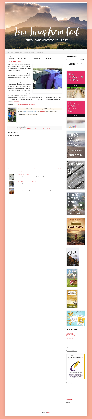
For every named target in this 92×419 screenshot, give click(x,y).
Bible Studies (72, 49)
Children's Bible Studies (29, 52)
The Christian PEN (70, 337)
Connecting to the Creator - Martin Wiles (22, 188)
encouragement (13, 128)
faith (17, 128)
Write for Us (64, 49)
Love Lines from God (36, 128)
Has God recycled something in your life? (24, 104)
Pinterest (30, 111)
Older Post (60, 168)
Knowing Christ (9, 52)
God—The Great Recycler (14, 61)
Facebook (25, 111)
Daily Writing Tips (69, 338)
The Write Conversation (71, 332)
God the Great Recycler (23, 128)
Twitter (35, 111)
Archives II (14, 49)
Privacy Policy (18, 52)
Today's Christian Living (71, 335)
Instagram (42, 111)
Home (35, 168)
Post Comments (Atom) (17, 170)
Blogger (48, 412)
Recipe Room (40, 52)
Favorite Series (35, 49)
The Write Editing (69, 333)
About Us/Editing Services (54, 49)
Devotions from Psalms (24, 49)
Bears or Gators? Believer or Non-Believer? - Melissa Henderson (27, 181)
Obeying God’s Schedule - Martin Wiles (22, 174)
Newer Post (10, 168)
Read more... (15, 101)
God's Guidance (30, 128)
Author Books (81, 49)
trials (50, 128)
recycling (47, 128)
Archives (8, 49)
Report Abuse (69, 399)
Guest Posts (43, 49)
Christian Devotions (70, 334)
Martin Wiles (43, 128)
